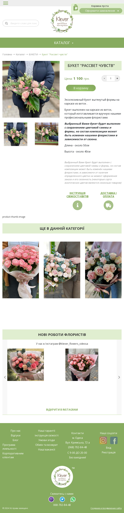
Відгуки (15, 435)
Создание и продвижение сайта (106, 508)
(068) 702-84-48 (77, 447)
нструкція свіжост (46, 435)
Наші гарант (46, 430)
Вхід (108, 447)
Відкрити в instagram (62, 409)
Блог (15, 440)
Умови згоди (46, 440)
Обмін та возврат (46, 445)
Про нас (15, 430)
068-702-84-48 (62, 505)
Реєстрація (108, 452)
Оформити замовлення (102, 10)
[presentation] (4, 377)
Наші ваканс (46, 449)
